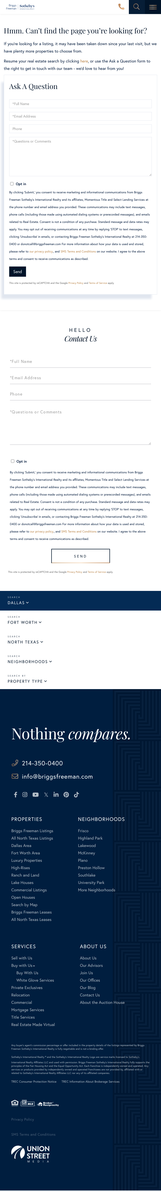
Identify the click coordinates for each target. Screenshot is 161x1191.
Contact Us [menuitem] (90, 995)
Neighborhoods (28, 661)
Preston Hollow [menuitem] (91, 868)
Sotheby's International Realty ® (28, 1057)
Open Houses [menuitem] (23, 898)
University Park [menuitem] (91, 883)
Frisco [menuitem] (83, 831)
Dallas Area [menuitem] (21, 846)
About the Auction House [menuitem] (102, 1003)
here (84, 61)
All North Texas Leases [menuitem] (31, 920)
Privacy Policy (75, 283)
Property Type (25, 681)
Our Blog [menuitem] (87, 988)
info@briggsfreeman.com (59, 776)
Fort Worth (23, 622)
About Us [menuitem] (88, 958)
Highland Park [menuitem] (90, 838)
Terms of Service (98, 283)
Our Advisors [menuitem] (91, 966)
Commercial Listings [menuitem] (29, 890)
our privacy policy (41, 252)
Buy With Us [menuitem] (27, 973)
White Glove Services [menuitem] (35, 980)
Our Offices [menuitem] (90, 980)
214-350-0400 (121, 7)
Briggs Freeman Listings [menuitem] (32, 831)
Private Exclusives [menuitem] (27, 988)
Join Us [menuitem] (86, 973)
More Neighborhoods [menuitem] (96, 890)
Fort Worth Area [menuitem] (25, 853)
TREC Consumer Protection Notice (33, 1082)
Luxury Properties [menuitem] (26, 861)
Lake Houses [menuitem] (22, 883)
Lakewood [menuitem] (87, 846)
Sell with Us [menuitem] (21, 958)
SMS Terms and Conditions (78, 252)
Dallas (16, 602)
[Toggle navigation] (153, 7)
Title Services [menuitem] (23, 1017)
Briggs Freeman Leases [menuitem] (31, 912)
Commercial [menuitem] (21, 1003)
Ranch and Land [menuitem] (25, 875)
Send (17, 271)
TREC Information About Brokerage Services (90, 1082)
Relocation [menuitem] (20, 995)
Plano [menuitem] (83, 861)
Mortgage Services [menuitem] (27, 1010)
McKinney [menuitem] (86, 853)
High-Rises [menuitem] (20, 868)
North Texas (23, 642)
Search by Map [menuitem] (24, 905)
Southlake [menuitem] (86, 875)
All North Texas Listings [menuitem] (32, 838)
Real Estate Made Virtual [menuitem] (33, 1025)
